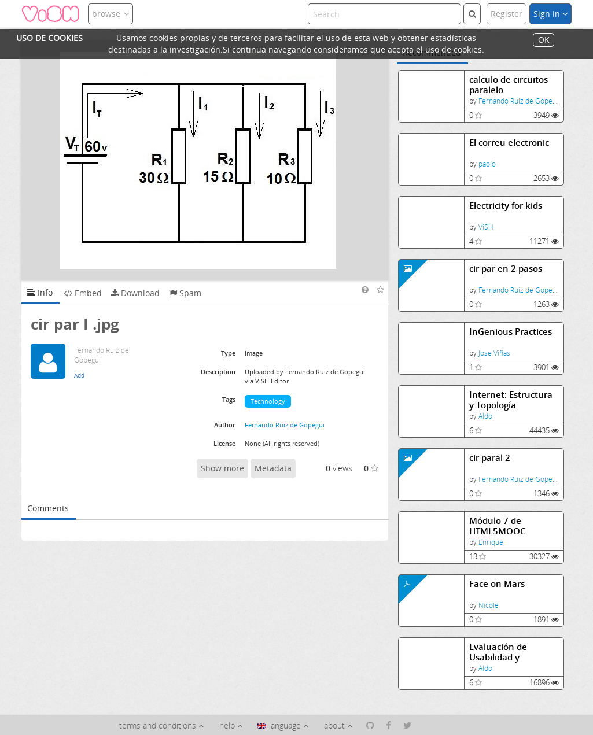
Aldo (485, 416)
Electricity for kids (505, 205)
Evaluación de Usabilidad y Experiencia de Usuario (499, 652)
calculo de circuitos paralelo (508, 84)
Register (506, 13)
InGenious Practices (510, 331)
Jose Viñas (494, 353)
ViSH (485, 227)
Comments (48, 508)
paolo (487, 164)
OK (544, 40)
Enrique (490, 542)
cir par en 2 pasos (505, 268)
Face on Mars (497, 583)
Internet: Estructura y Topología (511, 400)
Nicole (488, 605)
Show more (222, 468)
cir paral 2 (489, 457)
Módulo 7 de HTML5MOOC (497, 526)
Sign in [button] (550, 13)
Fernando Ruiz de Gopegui (520, 101)
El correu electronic (509, 142)
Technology (268, 401)
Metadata (273, 468)
